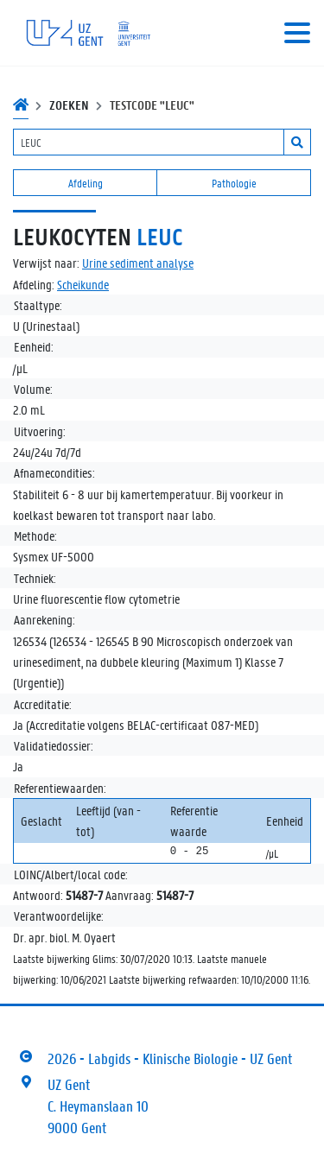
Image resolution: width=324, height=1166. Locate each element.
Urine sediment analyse (138, 262)
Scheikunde (83, 284)
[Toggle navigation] (297, 32)
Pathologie (234, 182)
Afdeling (85, 182)
